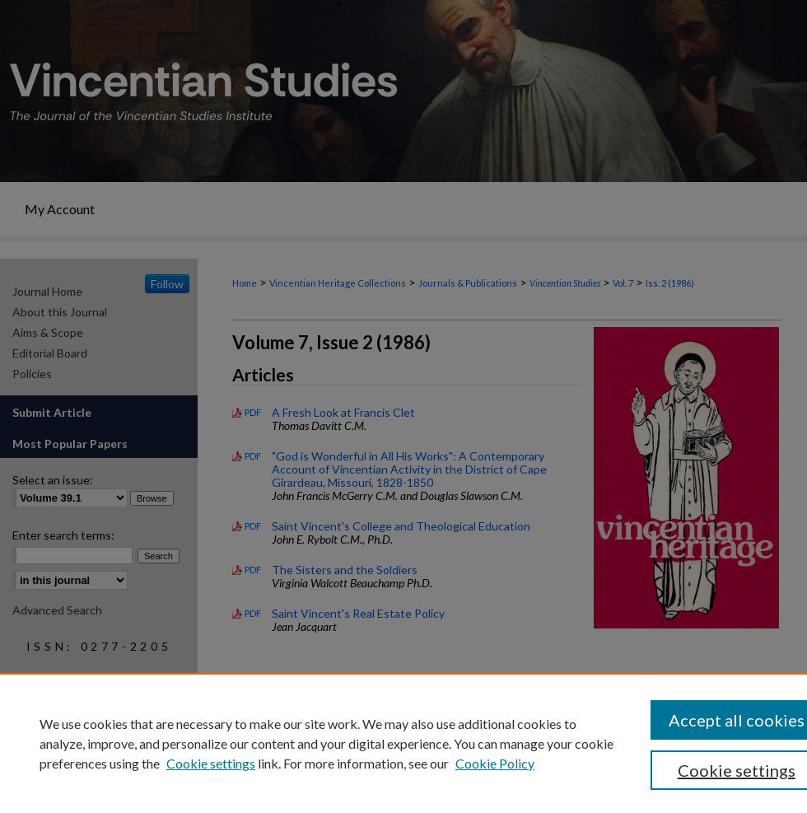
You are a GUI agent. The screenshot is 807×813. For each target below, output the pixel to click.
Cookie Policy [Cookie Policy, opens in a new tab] (494, 763)
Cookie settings (210, 763)
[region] (403, 743)
